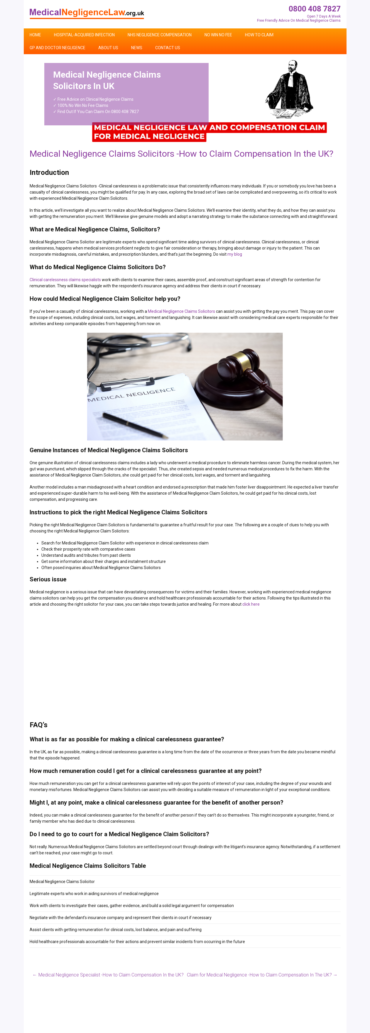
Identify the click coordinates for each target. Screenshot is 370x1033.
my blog (234, 254)
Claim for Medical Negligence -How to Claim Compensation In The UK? (262, 975)
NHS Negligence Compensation (160, 35)
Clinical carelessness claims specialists (65, 279)
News (136, 47)
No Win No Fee (218, 35)
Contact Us (167, 47)
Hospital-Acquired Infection (84, 35)
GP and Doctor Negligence (57, 47)
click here (251, 604)
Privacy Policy (328, 1030)
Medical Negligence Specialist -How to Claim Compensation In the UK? (108, 975)
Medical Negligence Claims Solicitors (181, 311)
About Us (108, 47)
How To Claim (259, 35)
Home (35, 35)
